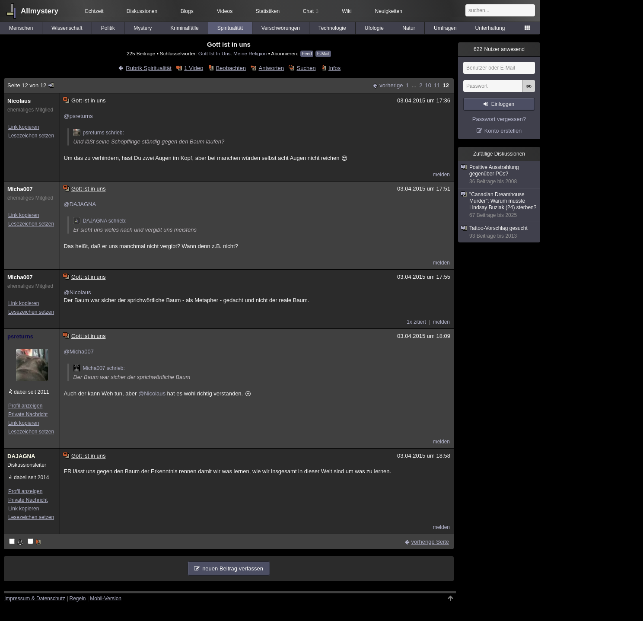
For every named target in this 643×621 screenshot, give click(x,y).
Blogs (187, 11)
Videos (224, 11)
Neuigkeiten (388, 11)
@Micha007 (79, 351)
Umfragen (445, 28)
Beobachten (231, 68)
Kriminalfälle (184, 28)
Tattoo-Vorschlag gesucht (499, 232)
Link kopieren (23, 127)
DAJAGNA (21, 456)
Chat (310, 11)
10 (428, 85)
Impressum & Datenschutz (34, 599)
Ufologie (374, 28)
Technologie (332, 28)
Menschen (21, 28)
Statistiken (268, 11)
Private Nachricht (28, 414)
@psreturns (78, 116)
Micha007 (20, 189)
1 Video (193, 68)
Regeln (78, 599)
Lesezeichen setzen (31, 136)
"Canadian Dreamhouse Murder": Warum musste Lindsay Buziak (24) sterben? (499, 205)
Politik (108, 28)
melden (441, 175)
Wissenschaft (66, 28)
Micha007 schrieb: (98, 368)
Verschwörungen (280, 28)
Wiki (347, 11)
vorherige (391, 85)
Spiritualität (230, 28)
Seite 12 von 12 (31, 85)
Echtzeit (94, 11)
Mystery (143, 28)
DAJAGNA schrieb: (99, 221)
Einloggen (502, 104)
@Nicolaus (77, 292)
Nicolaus (19, 101)
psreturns (20, 336)
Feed (307, 53)
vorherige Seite (430, 541)
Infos (334, 68)
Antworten (271, 68)
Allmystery (39, 11)
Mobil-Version (105, 599)
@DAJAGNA (80, 204)
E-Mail (323, 53)
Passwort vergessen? (499, 119)
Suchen (306, 68)
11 (437, 85)
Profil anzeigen (25, 406)
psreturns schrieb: (98, 133)
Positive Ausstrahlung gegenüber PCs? (499, 174)
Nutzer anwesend (499, 49)
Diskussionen (142, 11)
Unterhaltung (490, 28)
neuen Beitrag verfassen (232, 568)
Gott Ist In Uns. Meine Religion (232, 53)
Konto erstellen (503, 130)
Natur (408, 28)
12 (446, 85)
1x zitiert (416, 322)
